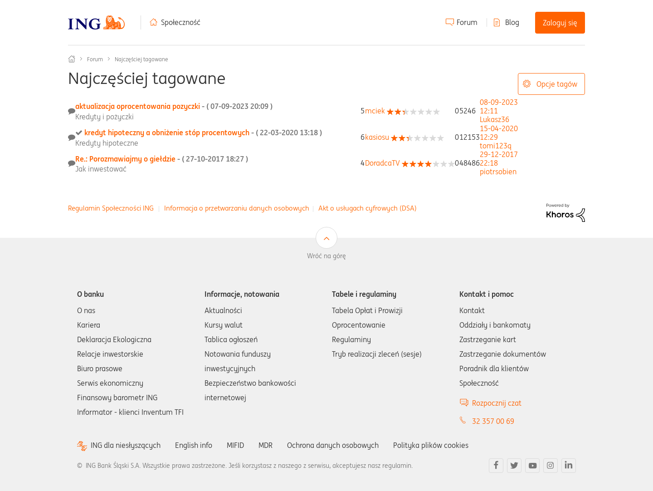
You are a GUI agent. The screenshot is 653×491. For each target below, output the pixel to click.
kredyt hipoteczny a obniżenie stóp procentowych (203, 132)
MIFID (235, 445)
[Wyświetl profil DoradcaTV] (382, 162)
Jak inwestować (101, 168)
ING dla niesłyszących (126, 445)
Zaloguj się (560, 22)
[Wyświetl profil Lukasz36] (494, 119)
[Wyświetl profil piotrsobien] (498, 171)
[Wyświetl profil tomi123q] (496, 145)
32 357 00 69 (493, 421)
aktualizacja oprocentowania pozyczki (174, 106)
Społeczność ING (71, 59)
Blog (512, 22)
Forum (467, 22)
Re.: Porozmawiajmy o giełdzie (161, 158)
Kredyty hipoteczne (106, 142)
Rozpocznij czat (496, 403)
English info (193, 445)
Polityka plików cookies (430, 445)
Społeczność (180, 22)
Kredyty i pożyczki (104, 116)
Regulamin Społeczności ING (111, 208)
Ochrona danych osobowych (333, 445)
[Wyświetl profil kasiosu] (377, 137)
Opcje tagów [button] (556, 83)
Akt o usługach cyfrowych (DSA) (367, 208)
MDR (265, 445)
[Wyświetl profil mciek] (375, 110)
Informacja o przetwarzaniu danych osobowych (236, 208)
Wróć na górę (326, 256)
